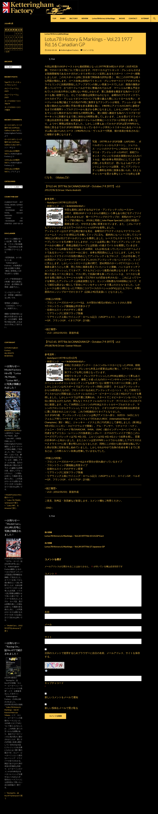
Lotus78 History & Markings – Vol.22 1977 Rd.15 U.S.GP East (93, 534)
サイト (48, 636)
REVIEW (85, 18)
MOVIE (122, 18)
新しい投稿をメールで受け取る (61, 707)
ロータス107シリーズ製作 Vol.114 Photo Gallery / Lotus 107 (13, 128)
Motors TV (62, 177)
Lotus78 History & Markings (103, 18)
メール (48, 624)
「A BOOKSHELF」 (74, 206)
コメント (51, 573)
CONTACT (133, 18)
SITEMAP (145, 18)
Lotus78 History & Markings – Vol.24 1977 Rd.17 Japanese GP (93, 544)
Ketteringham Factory (69, 50)
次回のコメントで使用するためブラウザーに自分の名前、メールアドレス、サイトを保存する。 (92, 654)
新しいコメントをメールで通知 (61, 697)
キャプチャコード (54, 682)
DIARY (63, 18)
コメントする (88, 50)
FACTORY (74, 18)
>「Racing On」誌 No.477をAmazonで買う (13, 795)
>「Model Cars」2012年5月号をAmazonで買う (13, 628)
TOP (54, 18)
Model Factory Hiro (12, 430)
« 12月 (7, 51)
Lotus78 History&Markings (57, 34)
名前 (47, 611)
